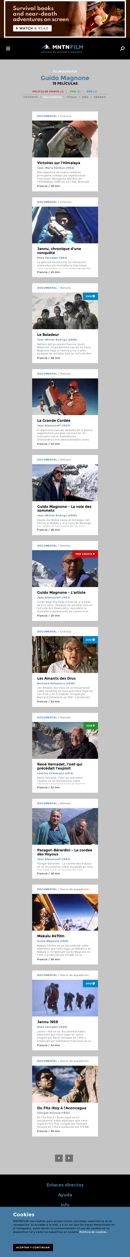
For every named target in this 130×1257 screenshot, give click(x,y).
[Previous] (59, 1158)
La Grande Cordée (53, 420)
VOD (75, 91)
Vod (90, 725)
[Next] (69, 1158)
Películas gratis (48, 91)
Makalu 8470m (50, 936)
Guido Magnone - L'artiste (61, 592)
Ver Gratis (85, 553)
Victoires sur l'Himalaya (58, 163)
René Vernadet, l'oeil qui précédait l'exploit (59, 766)
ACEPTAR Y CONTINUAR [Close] (33, 1247)
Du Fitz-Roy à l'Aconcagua (61, 1108)
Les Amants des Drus (56, 678)
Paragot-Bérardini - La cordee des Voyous (64, 852)
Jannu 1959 (47, 1022)
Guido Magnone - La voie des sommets (64, 508)
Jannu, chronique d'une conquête (59, 251)
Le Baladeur (48, 334)
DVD (92, 91)
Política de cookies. (93, 1231)
